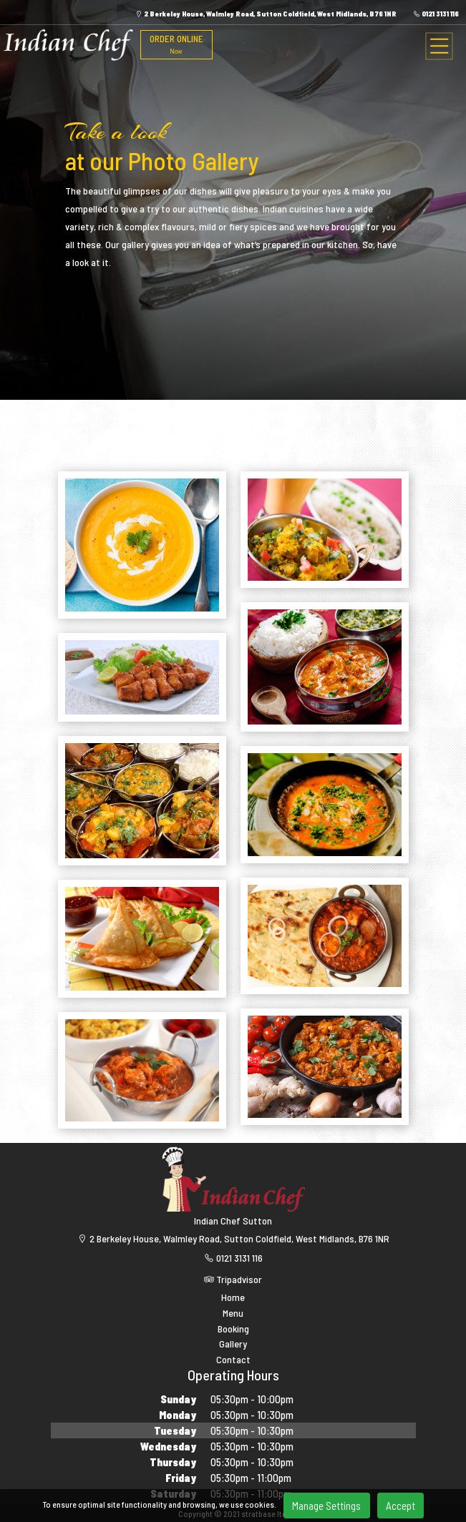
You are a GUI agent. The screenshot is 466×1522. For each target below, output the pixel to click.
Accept (400, 1505)
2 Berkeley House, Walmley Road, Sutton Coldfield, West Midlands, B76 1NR (266, 13)
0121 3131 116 (436, 13)
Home (233, 1297)
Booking (233, 1329)
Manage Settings (326, 1505)
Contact (233, 1359)
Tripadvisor (233, 1279)
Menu (233, 1313)
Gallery (233, 1344)
